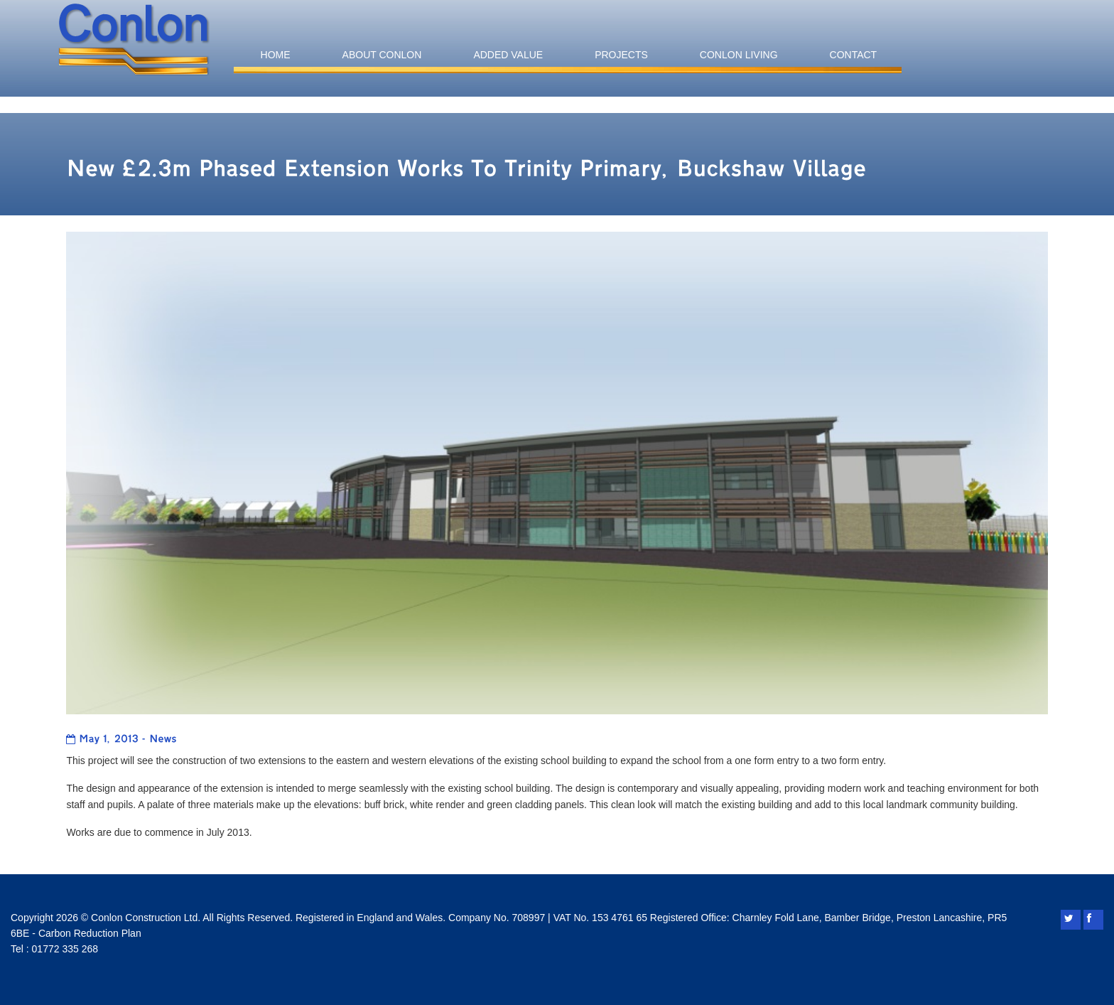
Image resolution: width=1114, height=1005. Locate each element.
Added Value (508, 54)
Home (276, 54)
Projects (621, 54)
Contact (853, 54)
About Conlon (382, 54)
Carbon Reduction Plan (89, 933)
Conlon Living (739, 54)
